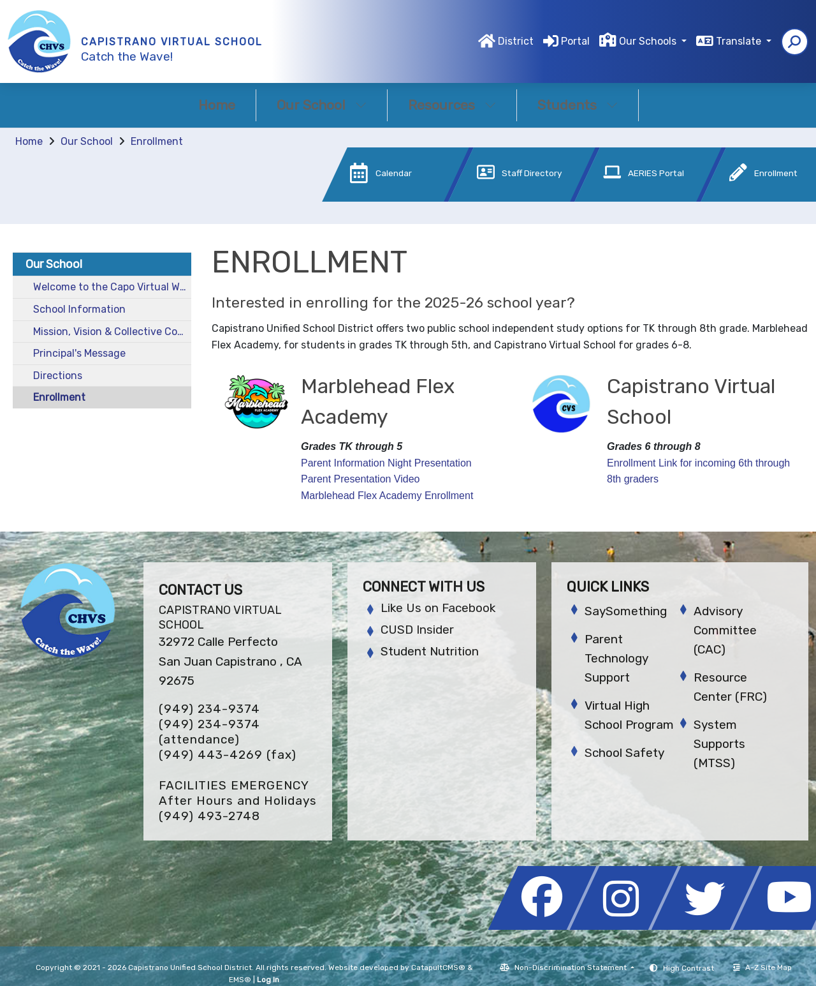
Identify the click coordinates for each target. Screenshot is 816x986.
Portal (575, 41)
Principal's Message (79, 353)
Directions (57, 376)
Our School (322, 105)
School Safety (624, 752)
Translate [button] (740, 41)
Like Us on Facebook (438, 608)
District (516, 41)
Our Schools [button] (649, 41)
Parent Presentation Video (360, 479)
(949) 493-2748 (209, 816)
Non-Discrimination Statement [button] (571, 967)
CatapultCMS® (438, 967)
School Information (79, 309)
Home (216, 105)
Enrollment (157, 141)
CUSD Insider (417, 629)
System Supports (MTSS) (719, 743)
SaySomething (626, 611)
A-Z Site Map (762, 967)
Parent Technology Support (616, 658)
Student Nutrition (430, 651)
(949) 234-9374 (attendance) (209, 732)
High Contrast (688, 968)
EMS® (240, 979)
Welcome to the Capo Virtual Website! (112, 287)
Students (577, 105)
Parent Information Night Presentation (386, 463)
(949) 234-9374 (209, 708)
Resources (452, 105)
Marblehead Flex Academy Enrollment (387, 495)
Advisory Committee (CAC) (725, 630)
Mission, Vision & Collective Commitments (112, 331)
